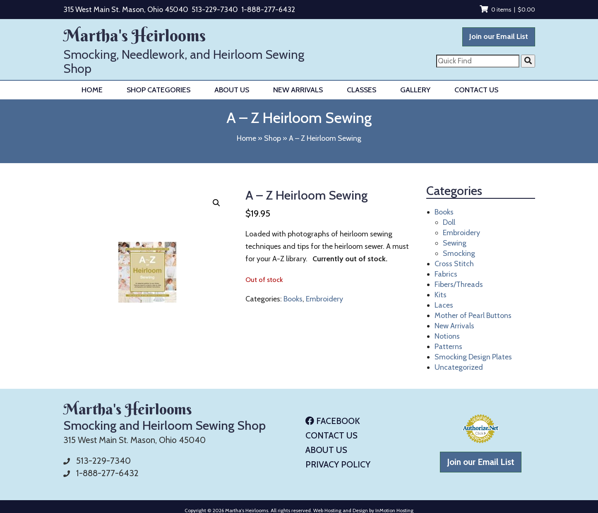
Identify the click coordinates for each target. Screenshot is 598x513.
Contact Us (476, 89)
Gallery (415, 89)
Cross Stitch (454, 263)
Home (92, 89)
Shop (272, 138)
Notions (447, 336)
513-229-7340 (215, 9)
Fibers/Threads (459, 284)
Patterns (448, 346)
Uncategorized (459, 367)
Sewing (454, 243)
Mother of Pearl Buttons (473, 315)
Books (293, 298)
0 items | (507, 9)
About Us (231, 89)
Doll (449, 222)
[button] (216, 202)
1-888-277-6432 (268, 9)
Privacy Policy (337, 464)
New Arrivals (298, 89)
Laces (444, 305)
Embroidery (324, 298)
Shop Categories (158, 89)
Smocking (459, 253)
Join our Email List (498, 36)
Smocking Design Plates (473, 356)
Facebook (332, 421)
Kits (441, 294)
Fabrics (446, 274)
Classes (361, 89)
